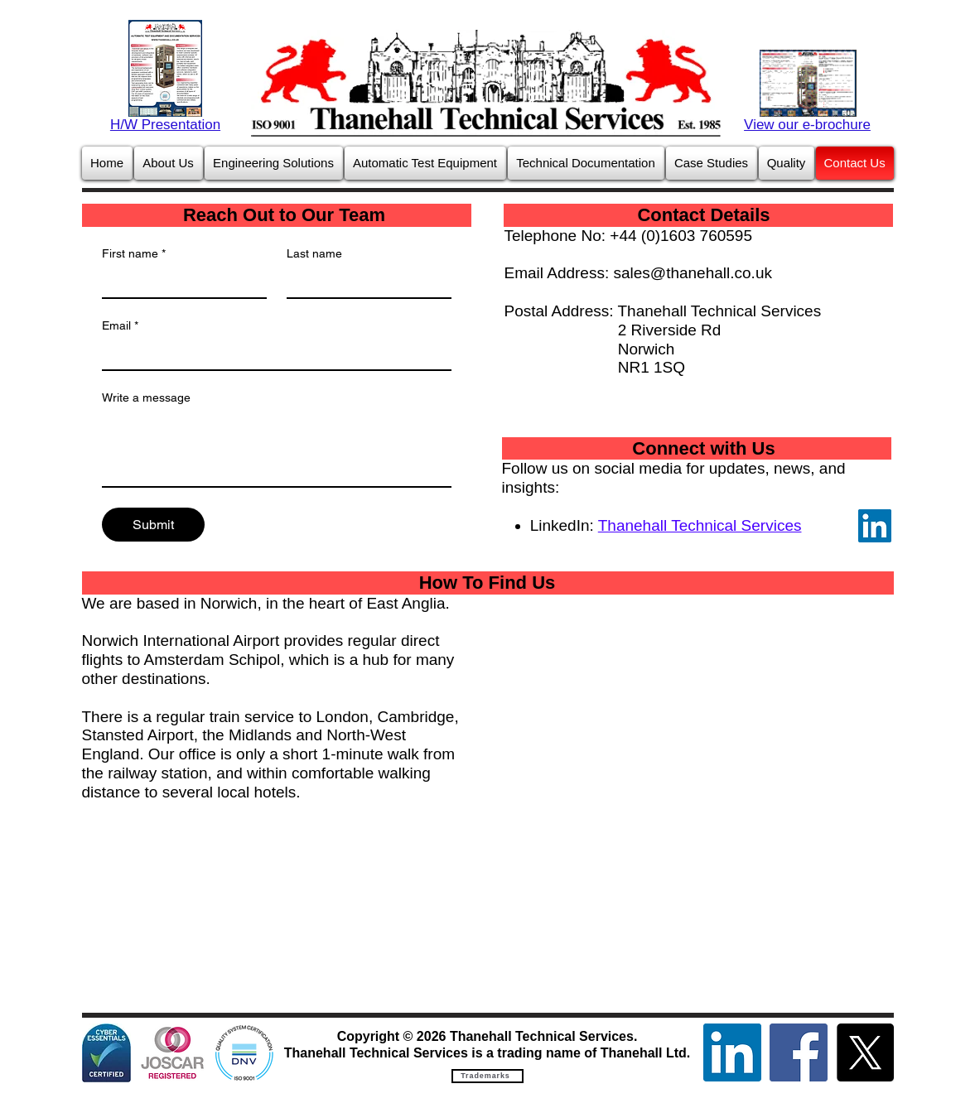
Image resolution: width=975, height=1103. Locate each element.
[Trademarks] (487, 1076)
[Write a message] (276, 448)
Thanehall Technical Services (700, 525)
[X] (865, 1052)
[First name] (179, 282)
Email (120, 326)
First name (134, 254)
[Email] (272, 354)
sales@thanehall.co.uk (693, 273)
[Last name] (364, 282)
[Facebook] (799, 1052)
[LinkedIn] (874, 525)
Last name (314, 253)
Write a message (146, 397)
